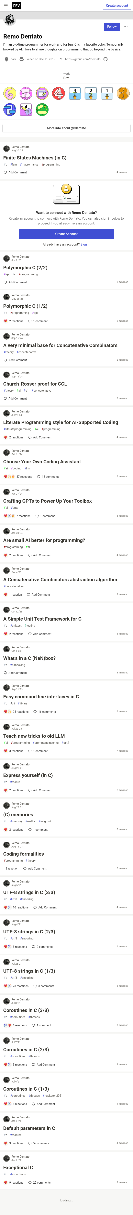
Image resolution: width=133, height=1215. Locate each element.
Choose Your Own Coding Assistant (42, 462)
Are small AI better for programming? (44, 540)
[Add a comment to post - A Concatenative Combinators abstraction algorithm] (12, 594)
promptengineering (46, 743)
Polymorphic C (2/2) (25, 267)
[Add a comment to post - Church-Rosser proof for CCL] (15, 398)
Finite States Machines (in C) (34, 158)
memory (16, 821)
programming (50, 164)
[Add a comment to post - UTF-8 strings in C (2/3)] (15, 946)
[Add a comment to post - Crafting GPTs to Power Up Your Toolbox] (17, 516)
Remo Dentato (20, 147)
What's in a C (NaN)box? (29, 658)
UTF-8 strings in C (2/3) (29, 932)
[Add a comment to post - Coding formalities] (11, 868)
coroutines (17, 1017)
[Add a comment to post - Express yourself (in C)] (13, 790)
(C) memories (18, 814)
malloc (30, 821)
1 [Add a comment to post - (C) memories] (37, 829)
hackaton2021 (53, 1096)
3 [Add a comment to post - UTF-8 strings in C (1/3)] (43, 986)
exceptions (18, 1174)
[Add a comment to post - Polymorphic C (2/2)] (15, 282)
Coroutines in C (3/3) (26, 1010)
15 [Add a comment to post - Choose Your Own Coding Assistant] (47, 476)
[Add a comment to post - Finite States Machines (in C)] (15, 172)
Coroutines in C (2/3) (26, 1050)
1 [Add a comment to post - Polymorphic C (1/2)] (37, 321)
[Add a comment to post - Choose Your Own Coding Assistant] (18, 476)
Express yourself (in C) (28, 775)
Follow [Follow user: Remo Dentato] (112, 27)
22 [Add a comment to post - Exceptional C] (39, 1182)
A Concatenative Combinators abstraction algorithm (60, 579)
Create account (117, 5)
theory (9, 352)
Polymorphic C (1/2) (25, 306)
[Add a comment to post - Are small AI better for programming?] (13, 555)
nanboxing (17, 665)
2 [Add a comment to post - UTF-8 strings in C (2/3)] (42, 946)
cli (12, 703)
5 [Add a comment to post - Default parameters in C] (38, 1143)
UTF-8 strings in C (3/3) (29, 892)
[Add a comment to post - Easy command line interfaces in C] (16, 711)
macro (15, 782)
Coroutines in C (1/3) (26, 1089)
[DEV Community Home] (16, 6)
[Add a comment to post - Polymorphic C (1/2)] (13, 321)
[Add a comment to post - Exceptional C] (13, 1182)
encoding (27, 899)
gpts (14, 508)
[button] (9, 93)
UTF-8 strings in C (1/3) (29, 971)
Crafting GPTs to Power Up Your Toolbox (47, 501)
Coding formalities (23, 854)
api (7, 274)
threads (34, 1017)
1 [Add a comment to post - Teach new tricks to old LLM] (37, 751)
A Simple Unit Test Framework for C (42, 619)
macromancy (29, 164)
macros (16, 1135)
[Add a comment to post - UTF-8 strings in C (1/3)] (16, 986)
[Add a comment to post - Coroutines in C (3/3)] (15, 1025)
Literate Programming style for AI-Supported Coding (60, 422)
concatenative (26, 352)
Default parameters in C (29, 1128)
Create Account (66, 234)
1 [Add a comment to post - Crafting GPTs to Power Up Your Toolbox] (45, 516)
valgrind (45, 821)
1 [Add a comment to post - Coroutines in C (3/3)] (41, 1025)
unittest (16, 626)
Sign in (85, 244)
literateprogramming (17, 429)
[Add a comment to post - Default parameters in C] (13, 1143)
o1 (26, 391)
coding (16, 468)
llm (27, 468)
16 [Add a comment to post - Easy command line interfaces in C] (44, 711)
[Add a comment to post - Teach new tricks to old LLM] (13, 751)
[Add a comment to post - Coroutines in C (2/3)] (15, 1064)
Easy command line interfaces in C (41, 697)
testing (30, 626)
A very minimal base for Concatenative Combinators (60, 345)
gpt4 (65, 743)
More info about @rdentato (66, 128)
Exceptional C (18, 1167)
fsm (13, 164)
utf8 (13, 899)
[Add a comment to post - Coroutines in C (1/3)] (15, 1104)
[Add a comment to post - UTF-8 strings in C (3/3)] (16, 907)
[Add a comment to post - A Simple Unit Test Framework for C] (13, 634)
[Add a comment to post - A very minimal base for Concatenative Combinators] (15, 360)
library (22, 703)
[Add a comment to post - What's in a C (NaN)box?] (15, 673)
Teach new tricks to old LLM (34, 736)
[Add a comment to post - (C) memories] (13, 829)
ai (19, 391)
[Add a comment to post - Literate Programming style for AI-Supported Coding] (13, 437)
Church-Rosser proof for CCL (35, 384)
